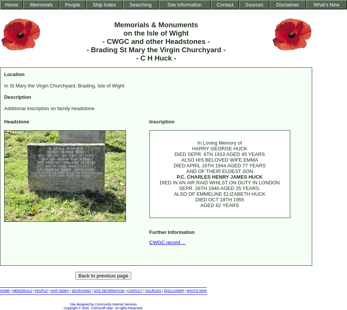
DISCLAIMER (174, 291)
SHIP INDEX (59, 291)
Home (11, 5)
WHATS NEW (197, 291)
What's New (326, 5)
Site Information (185, 5)
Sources (254, 5)
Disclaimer (287, 5)
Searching (140, 5)
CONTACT (135, 291)
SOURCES (153, 291)
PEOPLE (41, 291)
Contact (225, 5)
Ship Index (104, 5)
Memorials (41, 5)
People (72, 5)
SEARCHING (81, 291)
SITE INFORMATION (108, 291)
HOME (5, 291)
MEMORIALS (22, 291)
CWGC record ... (167, 242)
